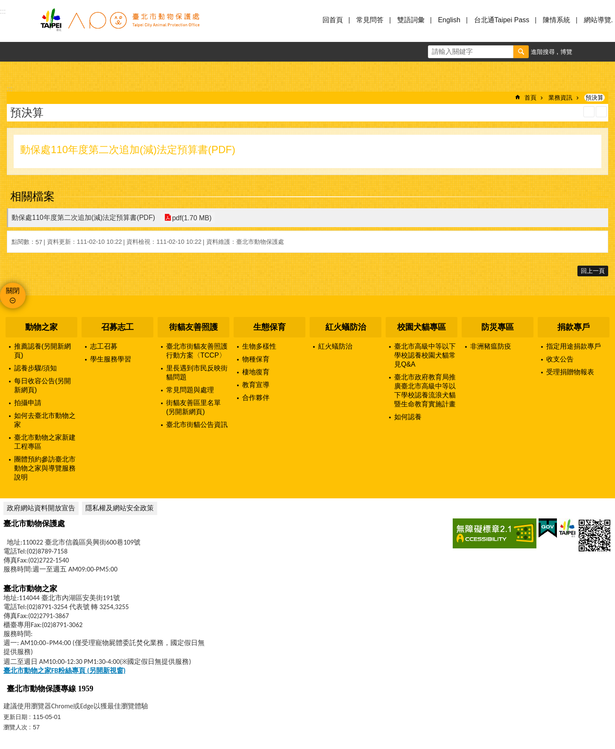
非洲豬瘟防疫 (490, 346)
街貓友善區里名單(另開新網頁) (193, 407)
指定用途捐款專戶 (573, 346)
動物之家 (41, 327)
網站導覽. (598, 20)
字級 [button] (585, 52)
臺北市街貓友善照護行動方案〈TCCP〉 (197, 351)
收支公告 (560, 359)
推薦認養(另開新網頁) (42, 351)
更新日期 (15, 716)
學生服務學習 (110, 359)
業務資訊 (560, 97)
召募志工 (117, 327)
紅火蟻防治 (345, 327)
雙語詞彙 (411, 20)
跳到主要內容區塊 (4, 4)
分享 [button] (605, 52)
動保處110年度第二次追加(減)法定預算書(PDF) (83, 217)
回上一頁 (593, 270)
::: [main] (9, 88)
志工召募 (103, 346)
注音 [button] (601, 111)
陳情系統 (556, 20)
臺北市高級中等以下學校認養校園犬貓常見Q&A (425, 355)
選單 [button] (17, 24)
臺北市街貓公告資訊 (197, 424)
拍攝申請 (27, 402)
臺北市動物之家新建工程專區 (45, 442)
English (449, 20)
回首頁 (332, 20)
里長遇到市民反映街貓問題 (197, 372)
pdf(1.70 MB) (191, 217)
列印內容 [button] (588, 111)
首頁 (530, 97)
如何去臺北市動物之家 (45, 420)
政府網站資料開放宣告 (41, 508)
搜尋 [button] (521, 51)
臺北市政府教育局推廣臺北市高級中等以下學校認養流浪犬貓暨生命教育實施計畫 (425, 390)
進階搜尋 (543, 51)
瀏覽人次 (15, 727)
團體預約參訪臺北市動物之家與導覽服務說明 (45, 468)
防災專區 (497, 327)
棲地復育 (255, 372)
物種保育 (255, 359)
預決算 (594, 97)
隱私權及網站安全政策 (119, 508)
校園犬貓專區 (421, 327)
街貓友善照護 (193, 327)
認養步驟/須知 (35, 368)
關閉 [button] (13, 290)
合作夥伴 (255, 397)
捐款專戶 (573, 327)
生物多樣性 (259, 346)
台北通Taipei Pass (502, 20)
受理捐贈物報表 (570, 372)
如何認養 (408, 416)
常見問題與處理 (190, 390)
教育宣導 (255, 384)
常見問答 (370, 20)
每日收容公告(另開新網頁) (42, 385)
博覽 (566, 51)
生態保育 (269, 327)
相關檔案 (32, 196)
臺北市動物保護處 (119, 25)
